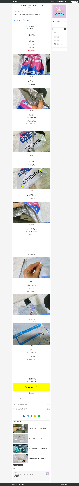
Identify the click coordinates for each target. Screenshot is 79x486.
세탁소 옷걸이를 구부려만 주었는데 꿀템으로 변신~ (37, 438)
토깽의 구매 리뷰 (57, 37)
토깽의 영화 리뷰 (57, 39)
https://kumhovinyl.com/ (18, 11)
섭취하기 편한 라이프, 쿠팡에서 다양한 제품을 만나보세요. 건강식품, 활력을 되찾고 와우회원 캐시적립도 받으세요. (31, 23)
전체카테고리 (54, 1)
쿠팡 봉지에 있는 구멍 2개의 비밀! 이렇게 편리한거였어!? (31, 5)
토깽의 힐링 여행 (57, 40)
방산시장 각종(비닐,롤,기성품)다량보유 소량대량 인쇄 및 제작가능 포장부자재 (27, 14)
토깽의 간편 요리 (57, 43)
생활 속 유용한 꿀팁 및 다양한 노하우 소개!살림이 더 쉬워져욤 (23, 474)
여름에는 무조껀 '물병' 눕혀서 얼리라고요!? (18, 409)
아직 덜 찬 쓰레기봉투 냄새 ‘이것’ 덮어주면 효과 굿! (19, 408)
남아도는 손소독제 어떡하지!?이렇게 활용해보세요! (19, 404)
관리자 (51, 1)
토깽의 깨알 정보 (15, 402)
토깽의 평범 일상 (57, 36)
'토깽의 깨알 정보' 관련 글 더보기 (18, 465)
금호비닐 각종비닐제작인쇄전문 (20, 13)
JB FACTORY (65, 484)
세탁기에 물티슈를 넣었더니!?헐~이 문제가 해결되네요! (38, 448)
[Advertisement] (31, 243)
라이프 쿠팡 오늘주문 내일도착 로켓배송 (21, 20)
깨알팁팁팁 (15, 1)
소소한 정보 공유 (57, 35)
